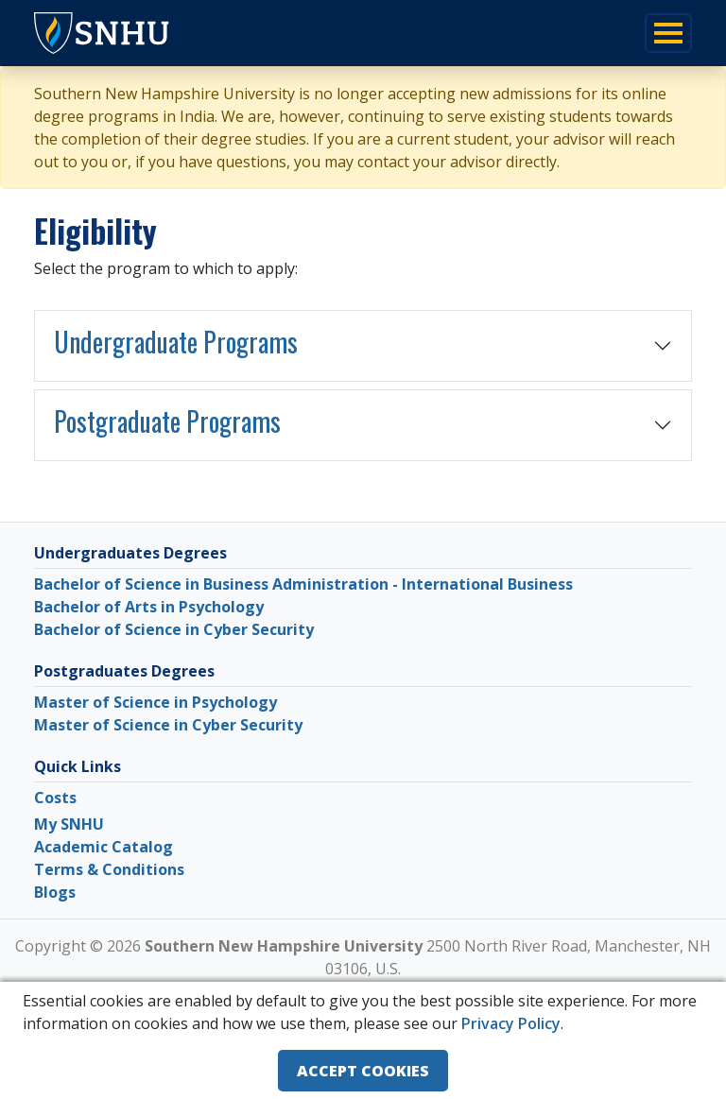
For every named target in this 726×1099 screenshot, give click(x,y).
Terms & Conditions (109, 869)
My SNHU (69, 824)
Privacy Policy (511, 1023)
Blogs (55, 892)
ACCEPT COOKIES (363, 1070)
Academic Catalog (103, 846)
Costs (55, 797)
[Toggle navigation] (668, 33)
